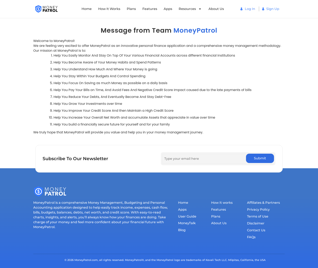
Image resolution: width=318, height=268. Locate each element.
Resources (190, 8)
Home (87, 9)
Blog (182, 230)
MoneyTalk (187, 223)
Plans (131, 9)
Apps (168, 9)
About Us (216, 9)
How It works (109, 9)
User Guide (187, 216)
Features (149, 9)
